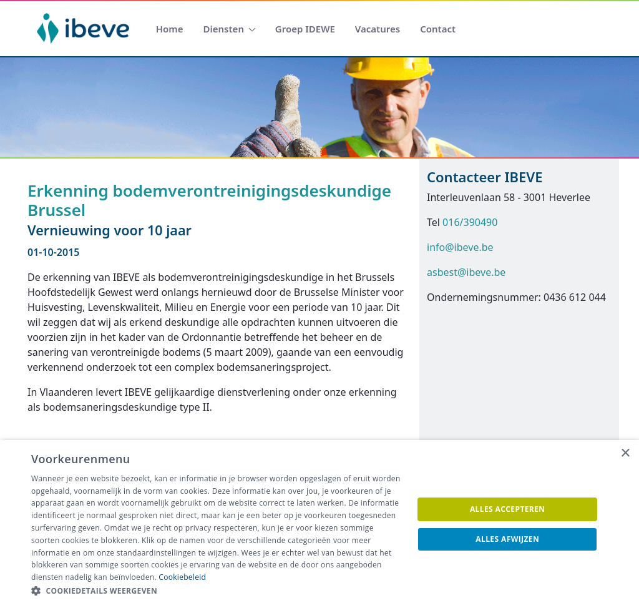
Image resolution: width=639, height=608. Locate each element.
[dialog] (319, 524)
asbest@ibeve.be (466, 272)
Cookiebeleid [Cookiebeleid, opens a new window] (182, 577)
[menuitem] (169, 29)
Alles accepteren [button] (507, 509)
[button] (216, 591)
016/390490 (469, 222)
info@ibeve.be (460, 247)
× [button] (625, 453)
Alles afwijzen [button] (507, 539)
